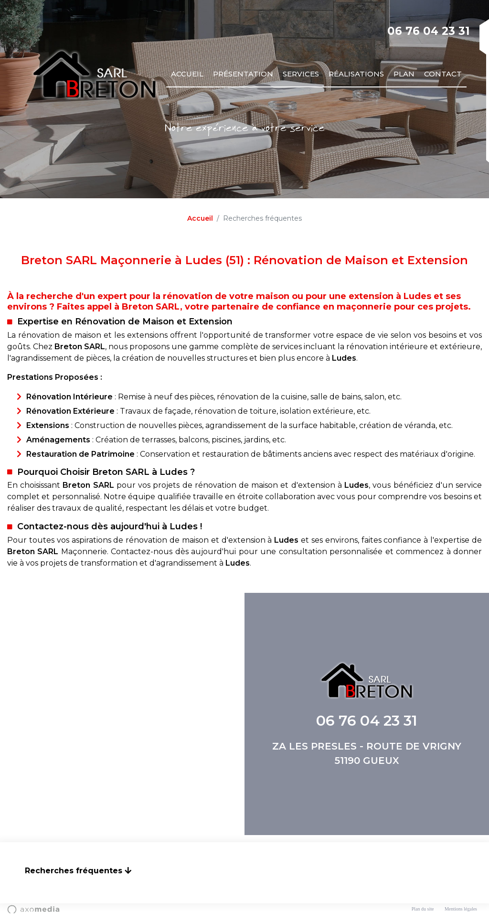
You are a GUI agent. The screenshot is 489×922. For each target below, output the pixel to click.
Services (301, 73)
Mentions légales (461, 908)
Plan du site (423, 908)
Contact (443, 73)
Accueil (187, 73)
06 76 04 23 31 (428, 31)
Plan (404, 73)
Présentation (243, 73)
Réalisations (356, 73)
